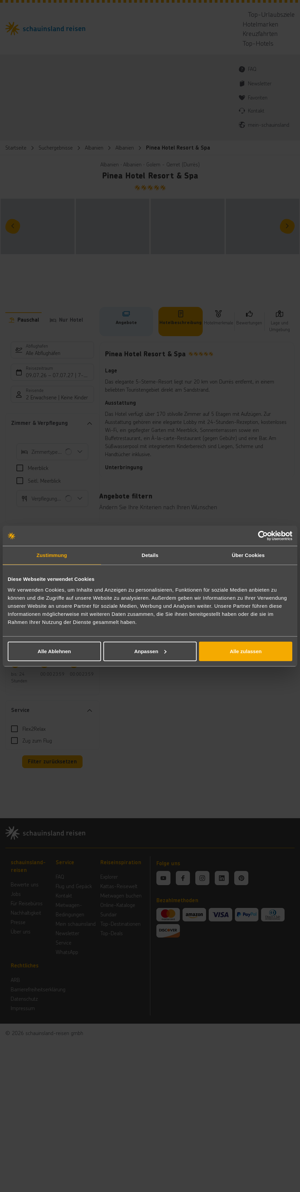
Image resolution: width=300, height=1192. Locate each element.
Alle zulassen (246, 651)
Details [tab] (150, 555)
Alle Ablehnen (54, 651)
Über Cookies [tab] (248, 555)
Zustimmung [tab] (52, 555)
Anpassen (150, 651)
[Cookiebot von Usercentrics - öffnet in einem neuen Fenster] (263, 536)
